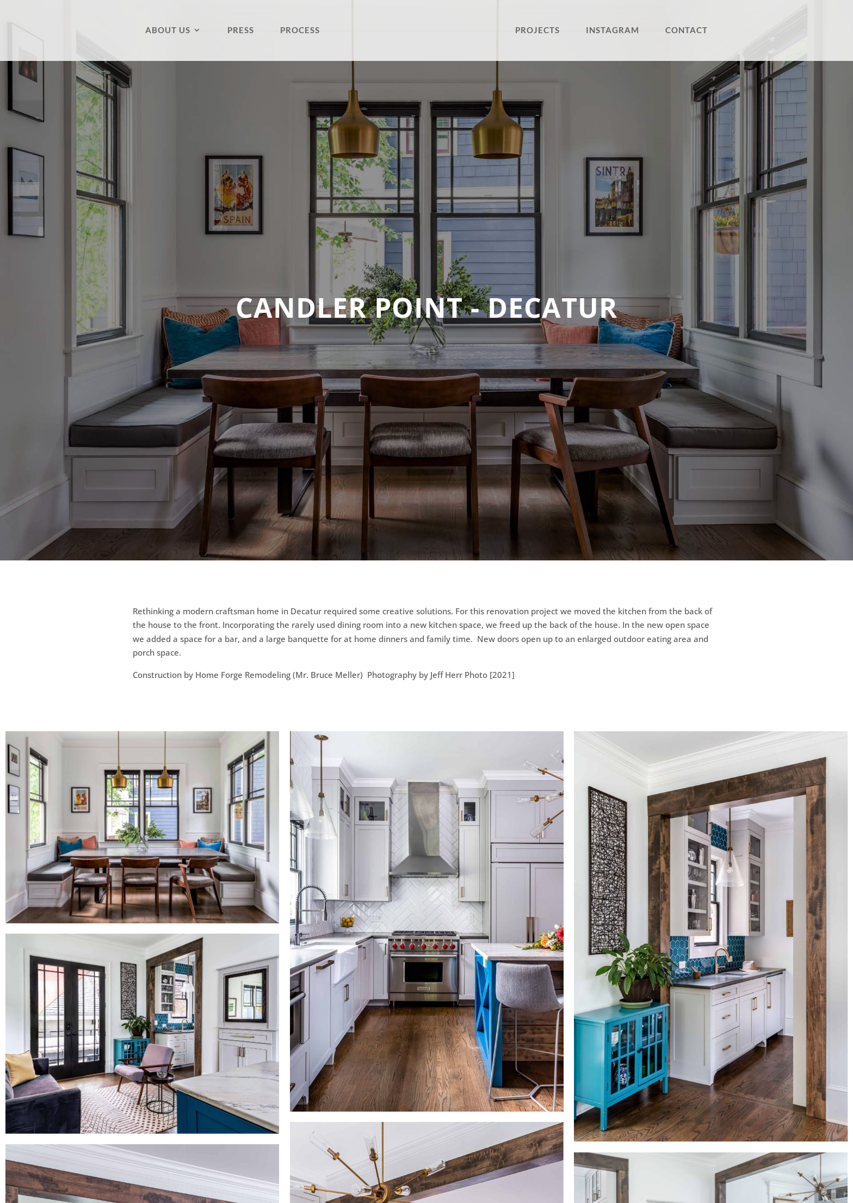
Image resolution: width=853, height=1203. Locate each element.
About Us (167, 30)
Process (300, 30)
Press (240, 30)
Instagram (612, 30)
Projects (537, 30)
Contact (686, 30)
